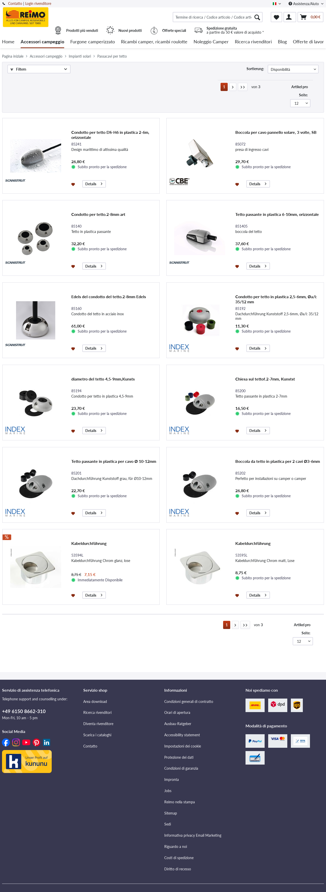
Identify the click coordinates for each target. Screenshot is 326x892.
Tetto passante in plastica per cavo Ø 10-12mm (113, 461)
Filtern (18, 69)
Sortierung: (255, 69)
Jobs (167, 791)
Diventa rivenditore (98, 724)
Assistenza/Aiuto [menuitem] (304, 4)
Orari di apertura (177, 712)
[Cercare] (257, 17)
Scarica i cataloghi (97, 735)
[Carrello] (310, 17)
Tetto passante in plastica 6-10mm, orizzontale (277, 214)
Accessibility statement (182, 735)
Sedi (167, 824)
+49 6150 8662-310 (24, 711)
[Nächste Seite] (232, 87)
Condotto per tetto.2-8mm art (98, 214)
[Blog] (282, 42)
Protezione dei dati (179, 757)
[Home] (8, 42)
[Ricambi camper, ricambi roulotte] (154, 42)
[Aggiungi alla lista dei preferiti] (73, 184)
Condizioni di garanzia (181, 768)
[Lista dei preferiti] (276, 17)
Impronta (171, 779)
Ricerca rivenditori (97, 712)
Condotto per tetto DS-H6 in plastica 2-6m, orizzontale (110, 135)
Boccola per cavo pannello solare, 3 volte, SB (276, 132)
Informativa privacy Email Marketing (192, 835)
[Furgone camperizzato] (92, 42)
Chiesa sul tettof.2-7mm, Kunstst (265, 378)
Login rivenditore (38, 3)
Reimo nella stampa (179, 802)
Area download (95, 701)
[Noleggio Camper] (211, 42)
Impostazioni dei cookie (182, 746)
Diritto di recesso (177, 869)
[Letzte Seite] (243, 87)
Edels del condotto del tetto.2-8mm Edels (108, 296)
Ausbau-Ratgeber (177, 724)
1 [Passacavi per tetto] (224, 87)
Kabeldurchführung (88, 543)
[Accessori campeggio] (42, 42)
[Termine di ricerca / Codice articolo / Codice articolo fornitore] (218, 17)
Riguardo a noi (175, 846)
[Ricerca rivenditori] (253, 42)
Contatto (15, 3)
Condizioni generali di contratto (188, 701)
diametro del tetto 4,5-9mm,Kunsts (103, 378)
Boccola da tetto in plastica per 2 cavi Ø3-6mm (277, 461)
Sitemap (170, 813)
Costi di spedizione (179, 858)
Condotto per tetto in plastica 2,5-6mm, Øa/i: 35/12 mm (276, 299)
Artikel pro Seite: (299, 91)
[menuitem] (218, 17)
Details (93, 183)
